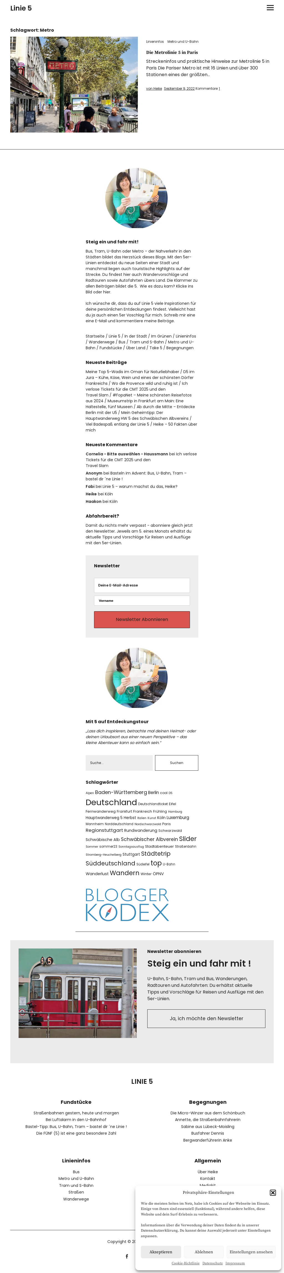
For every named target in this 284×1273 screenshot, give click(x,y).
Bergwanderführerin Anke (207, 1144)
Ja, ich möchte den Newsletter (206, 1023)
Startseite (95, 336)
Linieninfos (155, 41)
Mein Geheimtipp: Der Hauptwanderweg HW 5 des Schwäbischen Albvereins (137, 415)
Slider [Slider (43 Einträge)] (188, 842)
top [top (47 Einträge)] (156, 867)
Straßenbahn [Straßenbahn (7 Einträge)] (185, 850)
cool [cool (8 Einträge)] (164, 797)
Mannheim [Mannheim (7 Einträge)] (95, 828)
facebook (127, 1259)
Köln (109, 494)
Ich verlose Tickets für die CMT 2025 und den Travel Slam (137, 389)
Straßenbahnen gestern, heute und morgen (76, 1117)
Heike (91, 494)
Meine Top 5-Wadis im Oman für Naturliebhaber (132, 372)
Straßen (76, 1196)
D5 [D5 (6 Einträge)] (171, 797)
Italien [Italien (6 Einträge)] (141, 822)
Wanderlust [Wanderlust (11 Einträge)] (97, 878)
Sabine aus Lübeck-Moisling (207, 1131)
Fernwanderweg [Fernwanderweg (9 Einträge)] (101, 815)
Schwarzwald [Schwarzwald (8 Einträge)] (170, 834)
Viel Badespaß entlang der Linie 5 (117, 424)
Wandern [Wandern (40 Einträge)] (125, 877)
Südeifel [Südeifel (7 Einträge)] (142, 868)
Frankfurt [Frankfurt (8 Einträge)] (124, 815)
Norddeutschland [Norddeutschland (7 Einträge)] (119, 828)
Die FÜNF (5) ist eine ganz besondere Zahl (76, 1137)
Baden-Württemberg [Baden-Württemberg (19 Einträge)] (121, 796)
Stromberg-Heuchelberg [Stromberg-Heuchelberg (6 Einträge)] (103, 859)
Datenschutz (212, 1263)
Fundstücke (111, 348)
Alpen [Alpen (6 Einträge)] (90, 797)
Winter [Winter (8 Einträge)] (146, 878)
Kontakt (207, 1182)
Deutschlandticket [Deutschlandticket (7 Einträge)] (153, 808)
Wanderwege (102, 342)
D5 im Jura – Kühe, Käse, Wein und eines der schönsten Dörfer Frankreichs (140, 377)
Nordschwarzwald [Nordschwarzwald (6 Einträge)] (148, 828)
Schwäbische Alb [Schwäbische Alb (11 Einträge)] (103, 844)
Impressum (235, 1263)
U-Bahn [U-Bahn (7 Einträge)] (169, 868)
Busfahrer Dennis (207, 1137)
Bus (122, 342)
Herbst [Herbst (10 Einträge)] (130, 822)
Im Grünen (161, 336)
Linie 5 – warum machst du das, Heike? (140, 486)
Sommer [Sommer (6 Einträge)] (92, 851)
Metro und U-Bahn (183, 41)
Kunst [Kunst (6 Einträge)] (152, 822)
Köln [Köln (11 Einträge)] (161, 822)
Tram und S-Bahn (147, 342)
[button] (273, 1192)
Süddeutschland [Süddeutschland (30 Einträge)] (110, 867)
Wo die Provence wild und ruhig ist (145, 383)
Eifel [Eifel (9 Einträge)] (172, 808)
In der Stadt (136, 336)
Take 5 (155, 348)
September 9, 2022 (179, 88)
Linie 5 (21, 8)
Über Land (135, 348)
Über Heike (208, 1176)
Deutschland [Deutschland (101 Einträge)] (111, 806)
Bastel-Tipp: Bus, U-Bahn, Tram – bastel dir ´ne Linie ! (76, 1131)
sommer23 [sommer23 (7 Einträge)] (108, 850)
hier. (107, 292)
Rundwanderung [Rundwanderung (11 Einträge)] (140, 834)
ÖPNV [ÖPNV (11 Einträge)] (158, 878)
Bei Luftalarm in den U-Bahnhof (76, 1124)
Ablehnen (204, 1252)
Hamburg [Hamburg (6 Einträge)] (175, 816)
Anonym (94, 473)
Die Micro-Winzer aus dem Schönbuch (208, 1117)
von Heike (154, 88)
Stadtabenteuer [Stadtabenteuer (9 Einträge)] (159, 850)
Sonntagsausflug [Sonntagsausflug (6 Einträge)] (131, 851)
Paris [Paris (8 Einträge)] (166, 827)
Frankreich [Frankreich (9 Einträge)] (142, 815)
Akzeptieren (160, 1252)
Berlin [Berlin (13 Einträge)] (153, 797)
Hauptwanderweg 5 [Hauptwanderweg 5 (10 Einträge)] (104, 822)
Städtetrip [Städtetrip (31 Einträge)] (156, 858)
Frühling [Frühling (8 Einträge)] (160, 815)
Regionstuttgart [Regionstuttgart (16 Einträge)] (104, 834)
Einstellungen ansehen (251, 1252)
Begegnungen (180, 348)
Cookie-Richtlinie (186, 1263)
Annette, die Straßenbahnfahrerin (207, 1124)
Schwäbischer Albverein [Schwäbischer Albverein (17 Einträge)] (149, 843)
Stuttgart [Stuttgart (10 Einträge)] (131, 858)
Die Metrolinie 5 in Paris (176, 52)
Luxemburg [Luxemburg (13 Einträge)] (178, 822)
